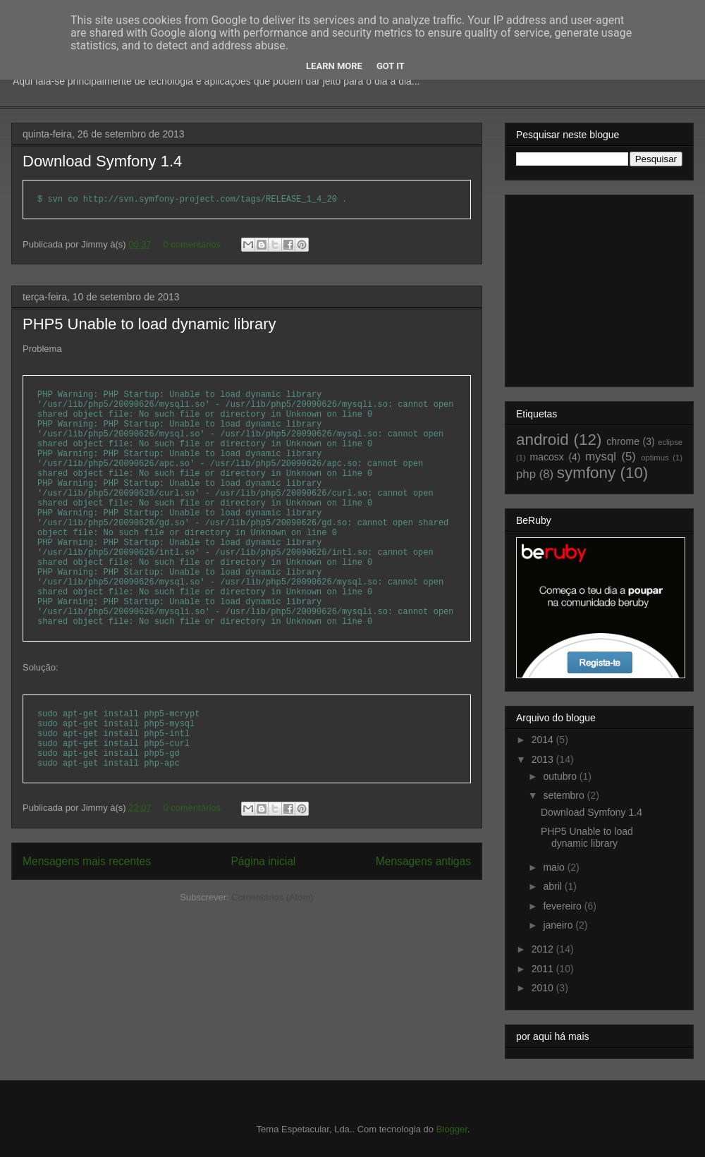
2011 (544, 968)
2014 (544, 739)
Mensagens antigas (423, 861)
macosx (547, 457)
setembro (565, 795)
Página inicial (263, 861)
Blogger (451, 1129)
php (526, 474)
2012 (544, 949)
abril (553, 886)
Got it (390, 66)
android (542, 439)
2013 (544, 759)
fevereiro (563, 906)
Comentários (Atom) (272, 897)
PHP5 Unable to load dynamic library (149, 324)
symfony (586, 473)
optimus (654, 457)
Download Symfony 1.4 (102, 161)
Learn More (334, 66)
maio (555, 867)
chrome (622, 441)
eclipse (670, 442)
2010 (544, 987)
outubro (561, 776)
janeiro (559, 925)
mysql (600, 456)
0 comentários (192, 244)
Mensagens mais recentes (87, 861)
